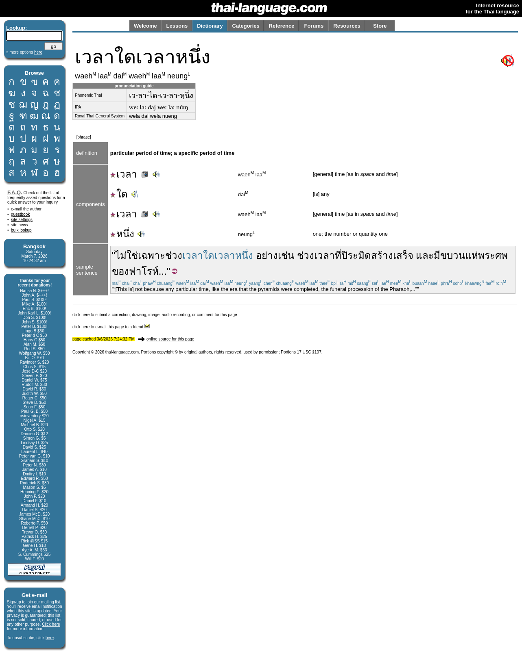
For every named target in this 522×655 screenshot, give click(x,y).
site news (19, 225)
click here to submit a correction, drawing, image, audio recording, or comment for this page (154, 314)
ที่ (338, 255)
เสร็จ (403, 255)
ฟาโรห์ (144, 271)
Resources (346, 26)
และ (425, 255)
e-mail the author (26, 209)
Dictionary (210, 26)
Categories (246, 26)
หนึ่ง (122, 233)
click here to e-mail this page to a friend (111, 327)
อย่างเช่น (275, 255)
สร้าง (382, 255)
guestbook (20, 214)
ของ (120, 271)
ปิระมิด (356, 255)
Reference (282, 26)
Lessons (177, 26)
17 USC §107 (309, 352)
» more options (24, 52)
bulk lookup (21, 230)
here (50, 637)
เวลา (130, 174)
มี (437, 255)
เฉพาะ (151, 255)
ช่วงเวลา (316, 255)
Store (380, 26)
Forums (314, 26)
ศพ (501, 255)
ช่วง (173, 255)
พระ (486, 255)
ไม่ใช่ (126, 255)
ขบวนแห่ (459, 255)
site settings (22, 219)
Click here (51, 624)
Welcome (145, 26)
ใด (119, 194)
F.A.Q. (14, 192)
